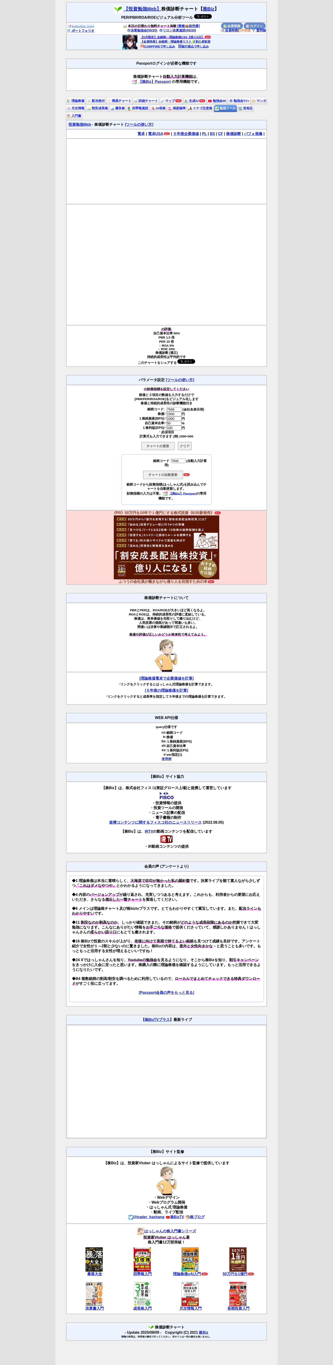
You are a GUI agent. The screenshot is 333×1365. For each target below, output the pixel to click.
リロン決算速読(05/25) (177, 30)
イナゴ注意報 (200, 108)
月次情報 (75, 108)
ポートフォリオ (80, 30)
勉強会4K (217, 101)
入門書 (74, 116)
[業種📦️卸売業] (188, 26)
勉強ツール (225, 108)
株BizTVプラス (157, 1020)
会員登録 (232, 26)
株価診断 (233, 134)
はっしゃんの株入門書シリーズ (166, 1231)
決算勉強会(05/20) (142, 30)
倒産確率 (177, 108)
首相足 (245, 108)
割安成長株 (97, 108)
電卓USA (155, 134)
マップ (168, 101)
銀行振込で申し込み (193, 46)
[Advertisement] (166, 171)
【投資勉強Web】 (142, 8)
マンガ (259, 101)
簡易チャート (119, 101)
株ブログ (195, 1217)
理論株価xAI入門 (187, 1274)
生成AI (191, 101)
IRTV (149, 831)
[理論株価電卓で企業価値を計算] (166, 678)
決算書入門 (94, 1308)
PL (204, 134)
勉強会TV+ (239, 101)
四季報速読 (137, 108)
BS (212, 134)
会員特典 (229, 30)
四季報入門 (142, 1274)
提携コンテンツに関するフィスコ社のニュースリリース (155, 822)
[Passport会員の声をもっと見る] (166, 993)
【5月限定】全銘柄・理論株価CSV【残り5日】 (172, 37)
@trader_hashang (147, 1217)
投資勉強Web (79, 124)
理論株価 (75, 101)
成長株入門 (142, 1308)
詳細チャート (146, 101)
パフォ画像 (253, 134)
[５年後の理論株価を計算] (166, 690)
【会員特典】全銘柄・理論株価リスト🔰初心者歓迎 (175, 41)
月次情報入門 (190, 1308)
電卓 (141, 134)
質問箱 (259, 30)
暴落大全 (94, 1274)
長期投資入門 (238, 1308)
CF (220, 134)
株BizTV (175, 1217)
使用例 (166, 759)
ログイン (254, 26)
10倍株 (158, 108)
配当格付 (96, 101)
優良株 (118, 108)
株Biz (208, 8)
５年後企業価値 (186, 134)
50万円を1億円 (235, 1274)
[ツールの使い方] (139, 124)
